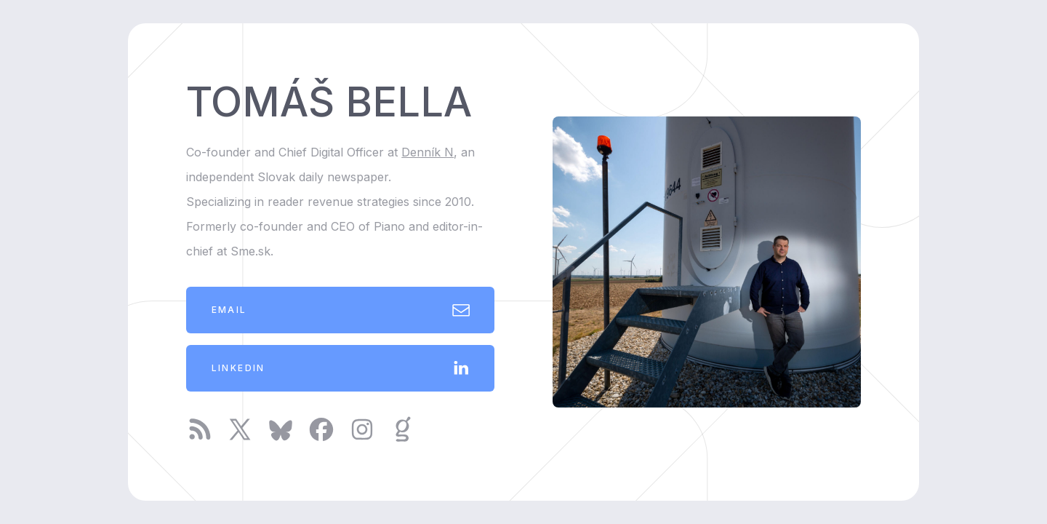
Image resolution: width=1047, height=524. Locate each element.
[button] (340, 310)
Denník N (427, 152)
